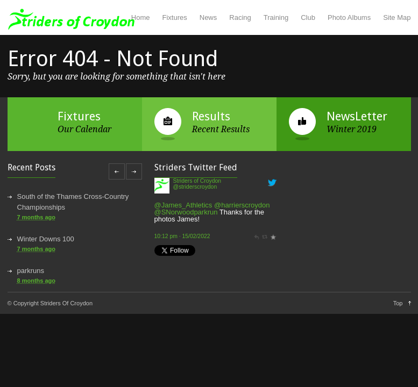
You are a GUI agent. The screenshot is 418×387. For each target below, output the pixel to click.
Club (308, 17)
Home (140, 17)
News (208, 17)
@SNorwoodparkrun (186, 212)
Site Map (396, 17)
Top (398, 303)
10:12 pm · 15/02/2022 (182, 236)
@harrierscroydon (242, 205)
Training (276, 17)
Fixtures (174, 17)
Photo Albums (349, 17)
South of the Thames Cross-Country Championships (73, 201)
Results (211, 116)
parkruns (31, 271)
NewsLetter (357, 116)
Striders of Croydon (197, 181)
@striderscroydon (195, 187)
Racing (240, 17)
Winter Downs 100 (45, 239)
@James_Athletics (183, 205)
